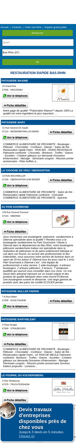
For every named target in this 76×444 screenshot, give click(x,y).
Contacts (16, 27)
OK (37, 62)
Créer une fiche (33, 27)
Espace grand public (56, 27)
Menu (38, 2)
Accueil (5, 27)
